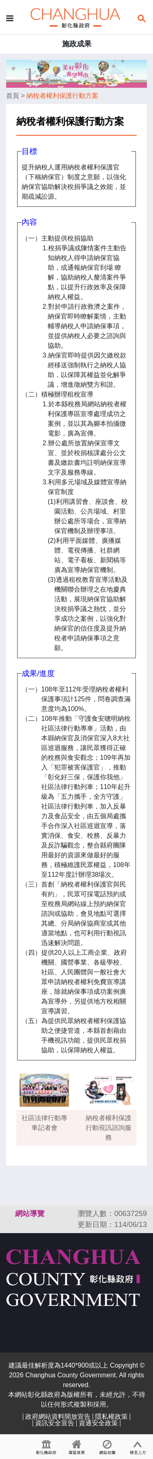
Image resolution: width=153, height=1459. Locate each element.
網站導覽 (29, 1214)
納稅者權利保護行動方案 (62, 95)
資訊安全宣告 (54, 1423)
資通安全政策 (98, 1423)
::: (9, 1214)
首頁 (12, 95)
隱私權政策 (111, 1416)
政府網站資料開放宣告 (58, 1416)
